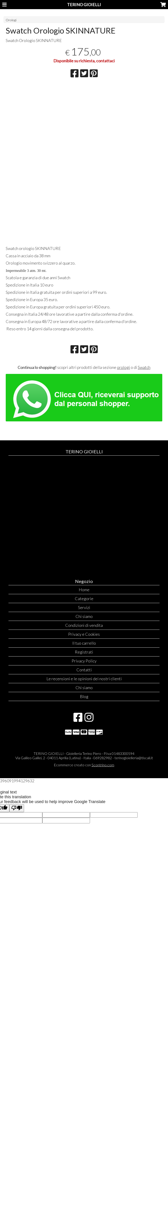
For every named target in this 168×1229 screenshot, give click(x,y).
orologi (123, 367)
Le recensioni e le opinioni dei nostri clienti (84, 678)
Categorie (84, 598)
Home (84, 589)
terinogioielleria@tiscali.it (133, 758)
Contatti (84, 669)
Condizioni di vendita (84, 625)
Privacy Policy (84, 660)
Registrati (84, 651)
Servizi (84, 607)
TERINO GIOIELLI (84, 4)
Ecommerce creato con (84, 765)
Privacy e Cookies (84, 634)
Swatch (144, 367)
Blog (84, 696)
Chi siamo (84, 616)
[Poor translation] (16, 808)
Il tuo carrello (84, 643)
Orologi (11, 20)
